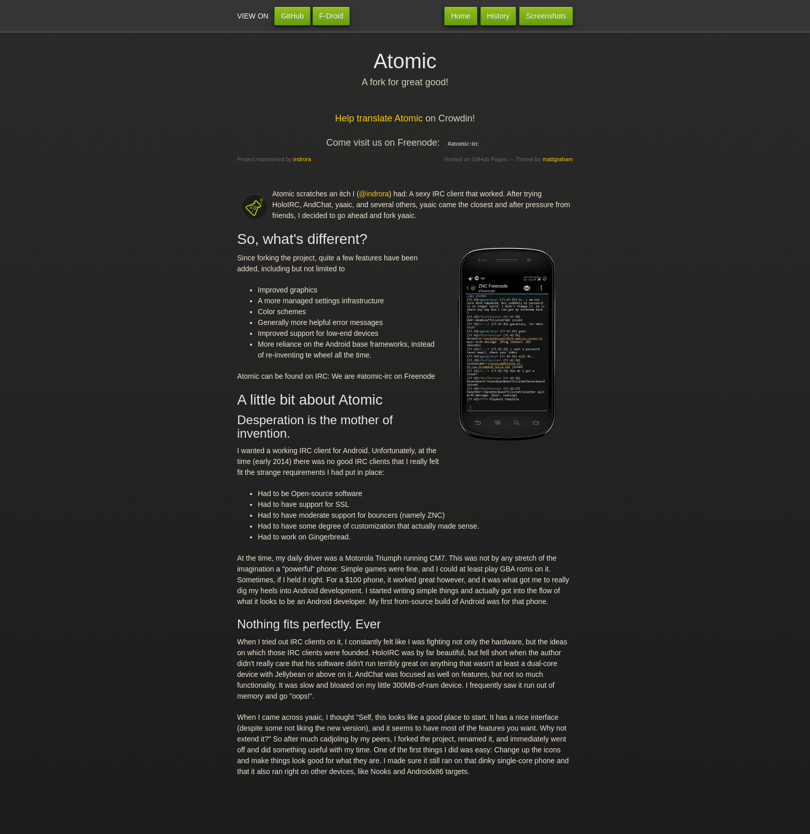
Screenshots (546, 16)
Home (460, 16)
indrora (302, 159)
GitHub (292, 16)
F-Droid (331, 16)
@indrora (374, 194)
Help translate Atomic (379, 118)
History (498, 16)
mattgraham (557, 159)
